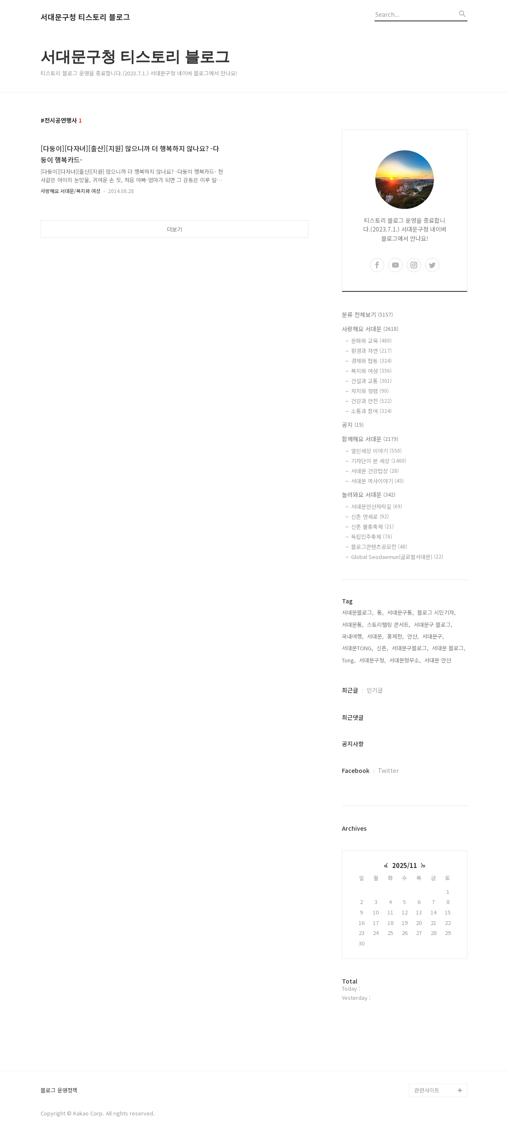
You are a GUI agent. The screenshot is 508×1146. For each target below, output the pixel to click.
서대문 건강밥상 (375, 471)
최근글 (350, 690)
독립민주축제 (371, 537)
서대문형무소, (405, 660)
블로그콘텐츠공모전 (379, 547)
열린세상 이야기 (376, 451)
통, (380, 612)
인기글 (375, 690)
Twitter (388, 770)
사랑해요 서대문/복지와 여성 (70, 190)
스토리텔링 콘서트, (389, 624)
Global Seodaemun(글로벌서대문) (397, 557)
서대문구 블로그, (433, 624)
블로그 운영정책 (59, 1090)
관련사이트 (426, 1090)
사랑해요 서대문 (370, 328)
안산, (413, 636)
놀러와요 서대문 (368, 494)
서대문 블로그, (448, 648)
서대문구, (433, 636)
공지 (353, 424)
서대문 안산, (438, 660)
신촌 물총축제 (372, 527)
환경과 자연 (371, 351)
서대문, (375, 636)
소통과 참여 (371, 411)
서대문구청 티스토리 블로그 (85, 17)
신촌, (382, 648)
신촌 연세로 (370, 516)
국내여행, (353, 636)
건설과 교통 (371, 381)
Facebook (355, 770)
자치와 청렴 (370, 391)
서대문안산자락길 (376, 506)
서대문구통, (400, 612)
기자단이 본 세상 (378, 461)
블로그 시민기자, (436, 612)
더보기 (174, 229)
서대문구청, (372, 660)
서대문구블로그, (410, 648)
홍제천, (395, 636)
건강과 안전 (371, 401)
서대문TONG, (357, 648)
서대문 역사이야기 (377, 481)
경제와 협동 (371, 361)
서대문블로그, (358, 612)
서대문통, (353, 624)
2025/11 (404, 865)
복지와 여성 (371, 371)
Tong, (349, 660)
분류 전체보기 (367, 314)
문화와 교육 (371, 341)
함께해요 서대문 (370, 439)
